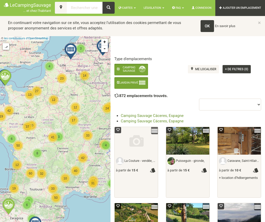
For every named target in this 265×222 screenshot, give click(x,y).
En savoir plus (225, 26)
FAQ (178, 8)
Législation (154, 8)
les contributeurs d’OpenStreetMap (26, 38)
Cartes (127, 8)
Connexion (201, 8)
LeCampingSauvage (27, 7)
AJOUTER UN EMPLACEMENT (240, 8)
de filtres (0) (236, 69)
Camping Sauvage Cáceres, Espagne (152, 115)
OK (207, 26)
